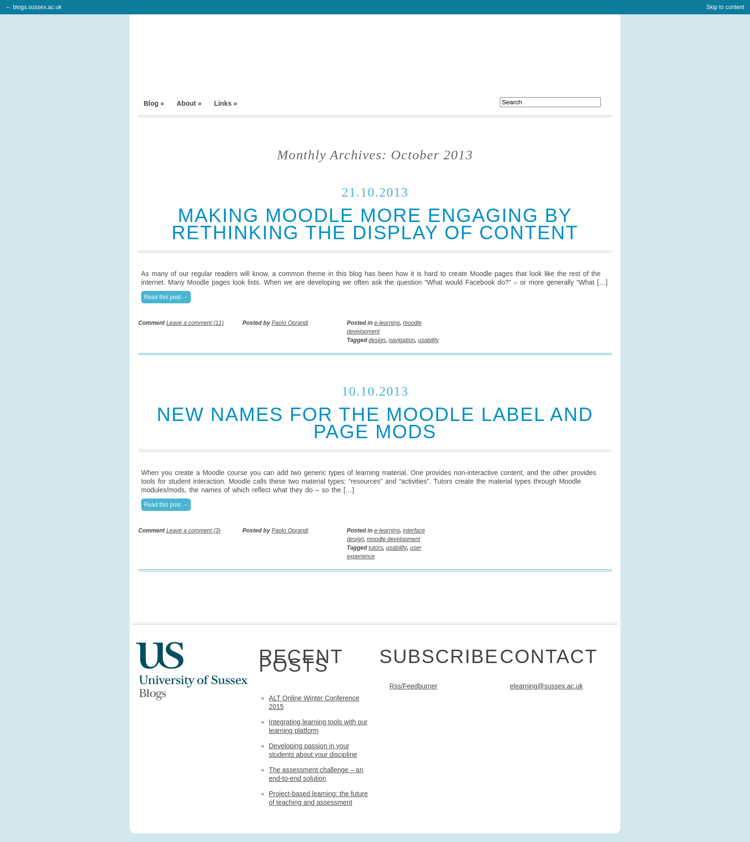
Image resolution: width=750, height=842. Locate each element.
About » (188, 103)
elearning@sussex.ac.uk (546, 686)
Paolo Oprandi (290, 323)
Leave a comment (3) (193, 530)
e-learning (386, 323)
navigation (402, 340)
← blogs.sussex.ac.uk (34, 7)
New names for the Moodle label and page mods (375, 423)
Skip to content (725, 7)
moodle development (393, 539)
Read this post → (166, 297)
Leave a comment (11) (195, 323)
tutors (376, 547)
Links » (225, 103)
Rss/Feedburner (413, 686)
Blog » (153, 103)
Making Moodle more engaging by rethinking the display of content (375, 224)
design (377, 340)
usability (428, 340)
